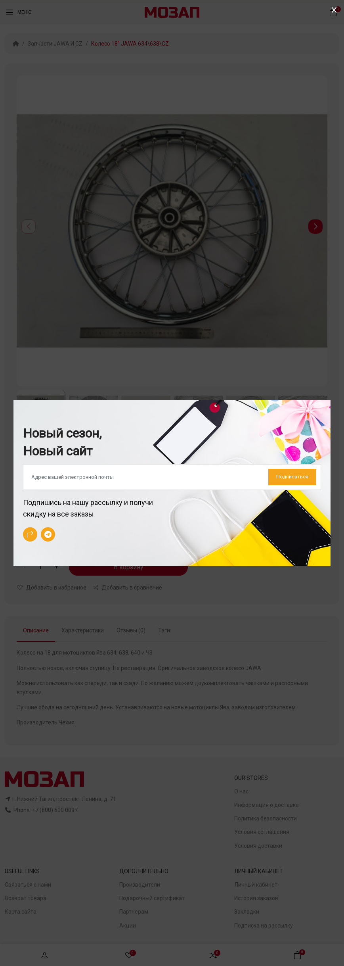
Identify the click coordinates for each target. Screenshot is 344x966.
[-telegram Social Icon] (48, 534)
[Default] (172, 477)
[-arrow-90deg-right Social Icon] (30, 534)
